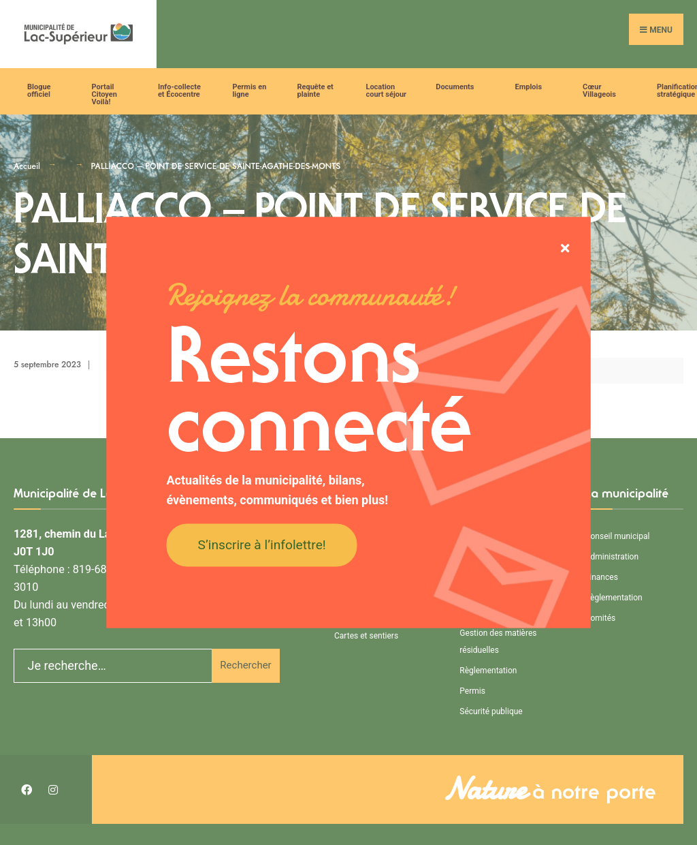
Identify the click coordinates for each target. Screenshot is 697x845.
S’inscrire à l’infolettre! (262, 544)
